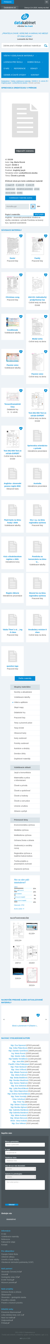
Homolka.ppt (11, 206)
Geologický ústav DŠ (9, 1277)
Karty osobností (20, 738)
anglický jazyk (10, 189)
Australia (37, 483)
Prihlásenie (7, 2)
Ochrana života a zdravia (24, 840)
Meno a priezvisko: (12, 1141)
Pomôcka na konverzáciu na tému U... (37, 559)
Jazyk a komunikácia (22, 772)
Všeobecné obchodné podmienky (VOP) (17, 1262)
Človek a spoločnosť (22, 791)
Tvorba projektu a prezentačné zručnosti (23, 862)
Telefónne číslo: (11, 1158)
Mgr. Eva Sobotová (18, 1086)
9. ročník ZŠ (30, 185)
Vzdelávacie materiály (10, 1237)
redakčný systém (22, 1335)
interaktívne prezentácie (25, 189)
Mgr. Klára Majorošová (19, 1091)
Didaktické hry (19, 712)
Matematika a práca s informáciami (22, 779)
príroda (36, 189)
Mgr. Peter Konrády (18, 1096)
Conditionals (12, 330)
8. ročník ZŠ (43, 81)
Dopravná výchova (21, 869)
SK (47, 2)
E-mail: (7, 1150)
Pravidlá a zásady (8, 1300)
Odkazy (34, 68)
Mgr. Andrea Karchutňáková (19, 1094)
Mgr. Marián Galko (18, 1056)
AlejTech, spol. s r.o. (41, 1335)
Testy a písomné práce (23, 723)
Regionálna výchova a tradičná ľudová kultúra (23, 854)
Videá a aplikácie (21, 702)
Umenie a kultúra (21, 806)
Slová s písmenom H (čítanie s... (25, 1026)
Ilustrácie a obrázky (22, 748)
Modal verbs (37, 339)
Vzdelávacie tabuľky (22, 697)
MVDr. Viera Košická (18, 1121)
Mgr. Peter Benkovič (19, 1067)
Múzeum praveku (8, 1282)
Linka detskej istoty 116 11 (11, 1315)
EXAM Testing (7, 1280)
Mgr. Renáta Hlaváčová (18, 1080)
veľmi (15, 887)
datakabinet (11, 1219)
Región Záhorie (12, 593)
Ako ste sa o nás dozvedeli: (15, 1166)
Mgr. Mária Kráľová (18, 1075)
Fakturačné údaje (8, 1242)
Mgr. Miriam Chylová (19, 1105)
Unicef (3, 1274)
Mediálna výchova (21, 830)
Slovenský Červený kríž (10, 1272)
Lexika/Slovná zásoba (19, 83)
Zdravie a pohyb (20, 811)
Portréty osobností (21, 743)
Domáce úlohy (20, 754)
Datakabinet (5, 81)
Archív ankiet (18, 909)
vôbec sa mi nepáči (20, 900)
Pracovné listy (19, 718)
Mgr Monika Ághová (19, 1107)
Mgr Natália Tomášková (18, 1059)
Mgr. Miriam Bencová (18, 1118)
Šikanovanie (6, 1295)
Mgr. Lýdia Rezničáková (18, 1088)
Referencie (20, 68)
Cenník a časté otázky (15, 75)
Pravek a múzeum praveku (12, 1303)
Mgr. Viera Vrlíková (18, 1070)
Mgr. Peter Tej (18, 1102)
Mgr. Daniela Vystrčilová (18, 1051)
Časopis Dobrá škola (9, 1254)
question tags (12, 666)
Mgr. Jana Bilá (18, 1061)
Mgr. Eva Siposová (18, 1045)
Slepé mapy (19, 707)
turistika (19, 193)
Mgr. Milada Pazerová (18, 1072)
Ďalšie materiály (25, 678)
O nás (6, 68)
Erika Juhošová (19, 1099)
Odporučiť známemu (25, 151)
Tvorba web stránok (8, 1335)
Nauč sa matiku (7, 1318)
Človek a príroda (20, 785)
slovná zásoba (10, 193)
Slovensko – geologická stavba (13, 1297)
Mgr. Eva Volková (19, 1123)
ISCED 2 (35, 81)
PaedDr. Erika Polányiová (18, 1064)
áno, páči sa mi (19, 890)
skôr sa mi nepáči (19, 897)
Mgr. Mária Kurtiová (18, 1115)
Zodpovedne (6, 1320)
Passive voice (13, 365)
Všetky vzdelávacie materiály (19, 56)
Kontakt (35, 75)
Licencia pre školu (13, 62)
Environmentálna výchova (24, 825)
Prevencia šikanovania (10, 1312)
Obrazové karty (20, 733)
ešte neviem (18, 893)
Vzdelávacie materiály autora (20, 198)
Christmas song (12, 297)
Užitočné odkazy (8, 1257)
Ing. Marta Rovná (18, 1053)
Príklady (4, 1323)
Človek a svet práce (22, 801)
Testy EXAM (19, 728)
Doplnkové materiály (22, 759)
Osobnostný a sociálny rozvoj (23, 846)
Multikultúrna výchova (22, 835)
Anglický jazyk (6, 83)
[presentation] (24, 1196)
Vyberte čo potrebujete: (13, 1174)
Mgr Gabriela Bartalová (18, 1113)
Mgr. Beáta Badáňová (18, 1078)
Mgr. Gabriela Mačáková (19, 1110)
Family (37, 258)
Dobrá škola (33, 62)
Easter (12, 258)
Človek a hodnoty (21, 796)
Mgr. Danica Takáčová (19, 1083)
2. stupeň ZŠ (10, 185)
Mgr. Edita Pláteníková (18, 1048)
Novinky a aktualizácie (23, 692)
